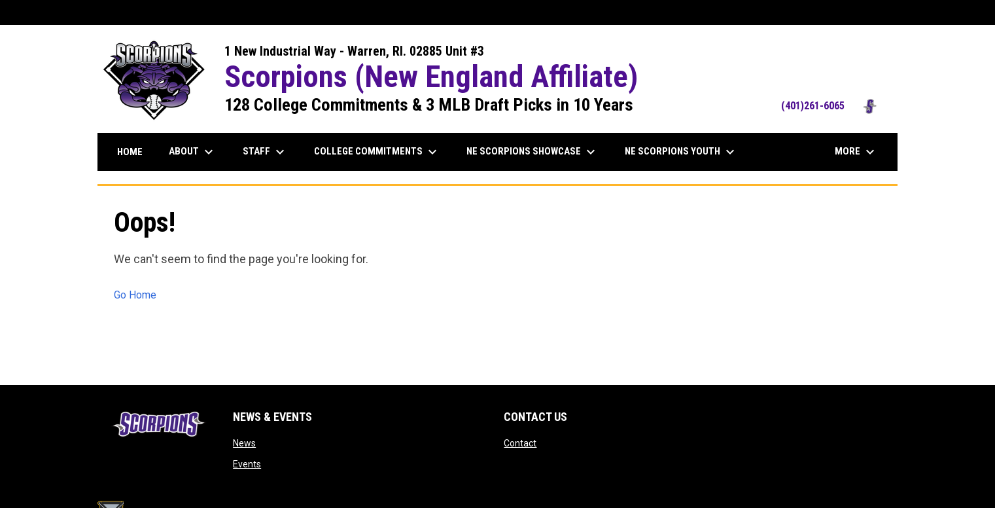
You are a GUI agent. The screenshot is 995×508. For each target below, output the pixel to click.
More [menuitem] (856, 152)
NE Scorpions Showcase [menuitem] (532, 152)
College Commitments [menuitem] (377, 152)
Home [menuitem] (130, 152)
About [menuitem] (193, 152)
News (244, 443)
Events (247, 464)
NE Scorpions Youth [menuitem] (681, 152)
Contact (520, 443)
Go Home (135, 295)
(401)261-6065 (832, 106)
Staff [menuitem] (265, 152)
